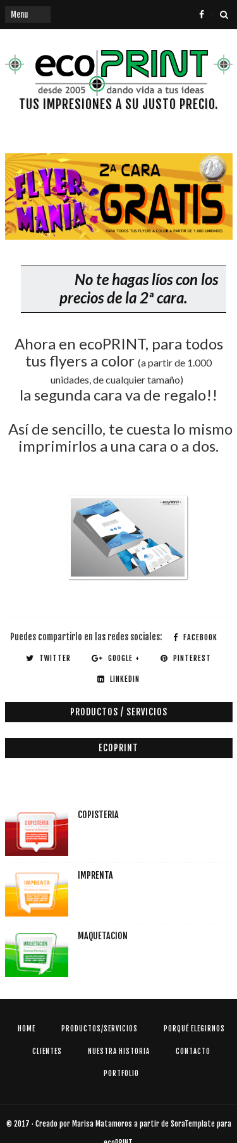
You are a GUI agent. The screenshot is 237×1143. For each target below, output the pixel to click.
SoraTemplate (193, 1123)
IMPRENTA (95, 875)
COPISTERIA (98, 814)
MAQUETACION (103, 935)
